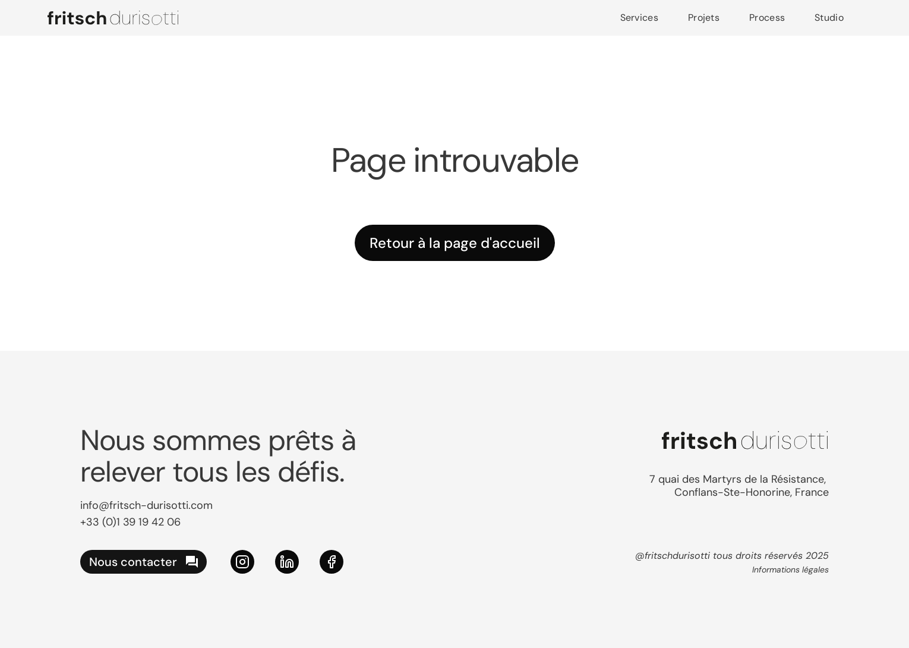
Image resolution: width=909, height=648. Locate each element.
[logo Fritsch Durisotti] (113, 18)
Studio (829, 17)
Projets (703, 17)
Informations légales (790, 569)
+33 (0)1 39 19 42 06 (130, 522)
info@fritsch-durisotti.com (146, 505)
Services (639, 17)
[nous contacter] (143, 562)
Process (767, 17)
